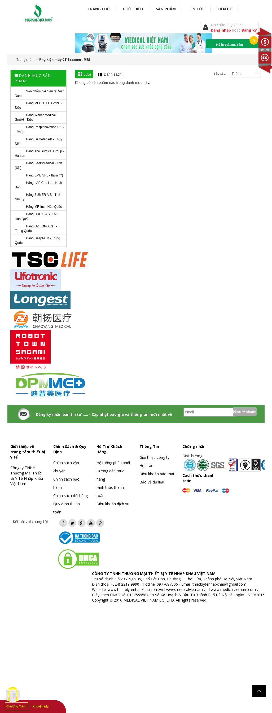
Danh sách (112, 74)
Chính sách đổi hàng (70, 495)
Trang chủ (98, 8)
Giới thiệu (133, 8)
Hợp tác (146, 465)
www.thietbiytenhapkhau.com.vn (135, 589)
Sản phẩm (166, 8)
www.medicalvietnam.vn (187, 589)
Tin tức (197, 8)
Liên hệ (225, 8)
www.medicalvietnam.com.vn (236, 589)
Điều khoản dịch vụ (112, 503)
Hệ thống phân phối (113, 462)
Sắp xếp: (219, 73)
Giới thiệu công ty (154, 457)
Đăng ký (249, 30)
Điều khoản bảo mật (156, 473)
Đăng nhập (221, 30)
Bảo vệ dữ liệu (151, 482)
